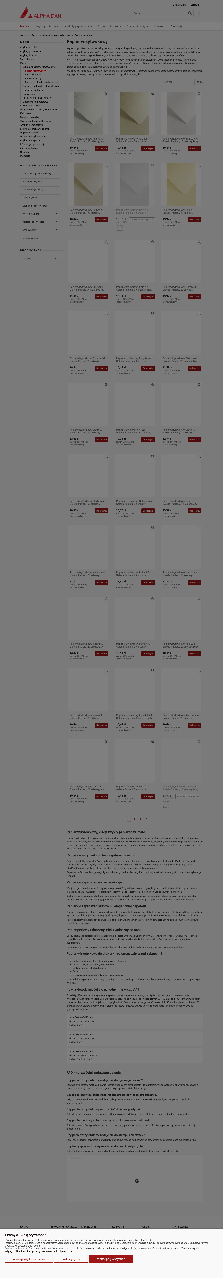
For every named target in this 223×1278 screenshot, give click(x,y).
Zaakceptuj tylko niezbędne (29, 1259)
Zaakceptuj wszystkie (111, 1259)
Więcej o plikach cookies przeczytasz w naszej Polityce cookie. (39, 1251)
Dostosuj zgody (71, 1259)
